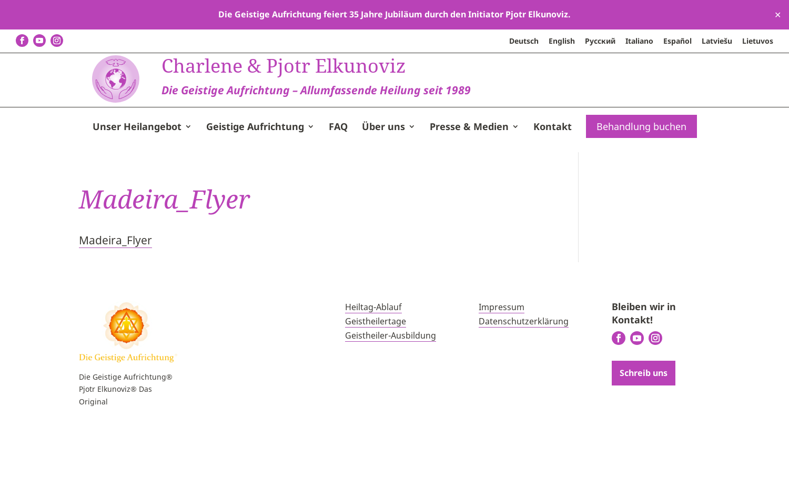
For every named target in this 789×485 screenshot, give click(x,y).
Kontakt (552, 170)
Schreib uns (643, 414)
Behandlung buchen (641, 168)
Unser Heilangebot (137, 170)
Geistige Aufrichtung (255, 170)
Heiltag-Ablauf (373, 349)
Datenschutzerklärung (524, 363)
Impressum (501, 349)
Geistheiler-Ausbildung (390, 377)
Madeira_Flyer (115, 282)
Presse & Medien (469, 170)
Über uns (383, 170)
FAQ (338, 170)
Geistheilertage (375, 363)
